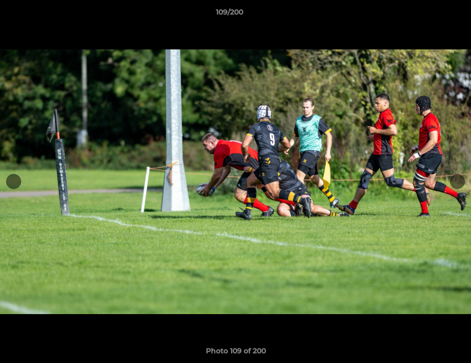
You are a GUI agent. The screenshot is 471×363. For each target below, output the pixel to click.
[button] (429, 14)
